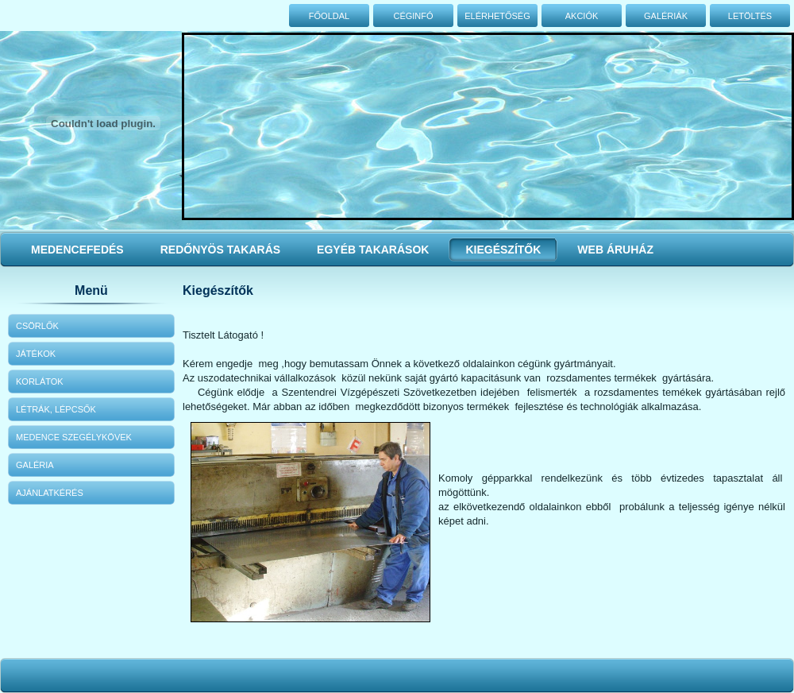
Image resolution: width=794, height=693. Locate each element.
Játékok (36, 353)
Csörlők (37, 326)
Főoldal (329, 16)
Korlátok (40, 381)
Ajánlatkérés (49, 492)
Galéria (35, 465)
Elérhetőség (497, 16)
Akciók (582, 16)
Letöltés (750, 16)
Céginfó (413, 16)
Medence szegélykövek (74, 437)
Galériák (666, 16)
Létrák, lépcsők (56, 409)
